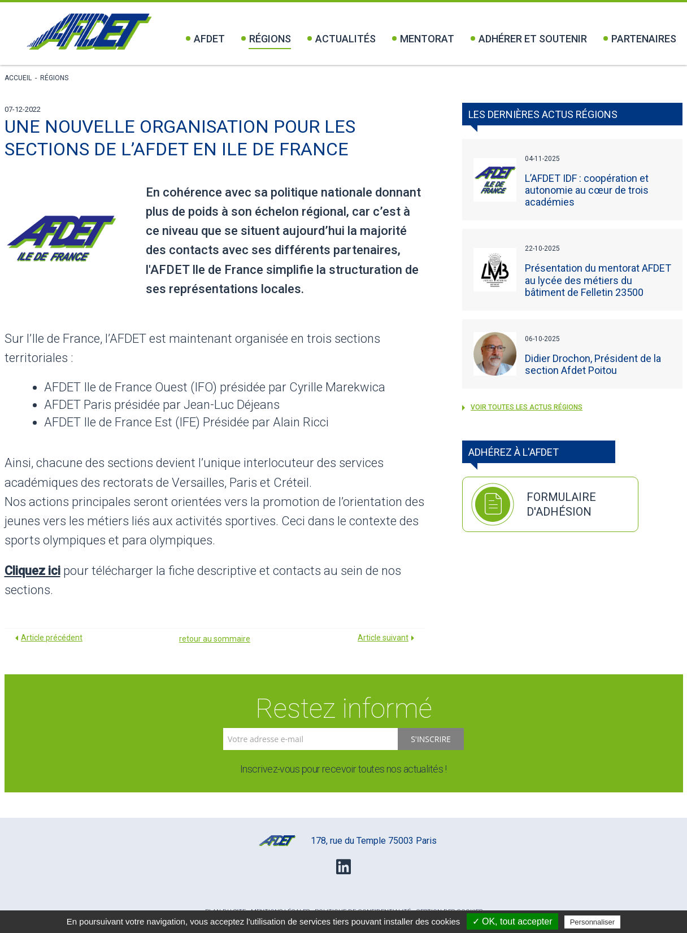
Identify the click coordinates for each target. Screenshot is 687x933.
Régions (266, 39)
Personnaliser (592, 922)
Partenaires (639, 39)
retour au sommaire (214, 638)
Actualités (341, 39)
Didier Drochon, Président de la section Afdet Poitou (593, 364)
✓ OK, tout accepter (512, 921)
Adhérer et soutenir (529, 39)
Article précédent (51, 637)
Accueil (18, 78)
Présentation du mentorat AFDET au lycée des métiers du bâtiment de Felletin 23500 (598, 280)
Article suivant (383, 637)
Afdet (205, 39)
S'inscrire (431, 739)
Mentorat (423, 39)
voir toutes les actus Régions (522, 407)
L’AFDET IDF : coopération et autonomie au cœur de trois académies (587, 190)
